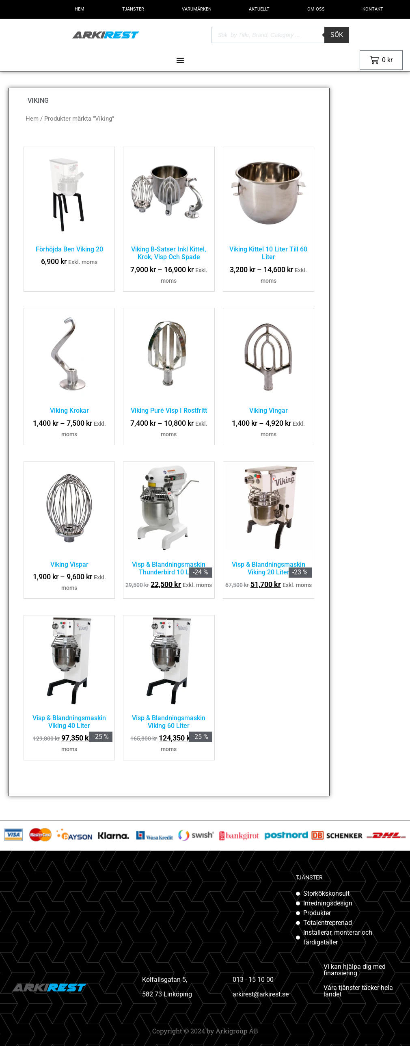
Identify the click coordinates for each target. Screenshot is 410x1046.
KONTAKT (373, 9)
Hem (32, 118)
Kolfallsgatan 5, (164, 979)
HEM (79, 9)
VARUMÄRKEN (196, 9)
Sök (336, 35)
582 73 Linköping (167, 994)
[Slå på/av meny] (180, 60)
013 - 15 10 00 (253, 979)
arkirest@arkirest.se (261, 994)
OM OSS (316, 9)
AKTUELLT (259, 9)
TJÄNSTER (133, 9)
